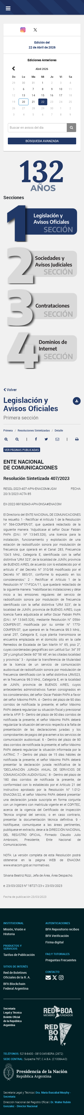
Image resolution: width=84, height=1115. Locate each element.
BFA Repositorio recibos (62, 929)
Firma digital (54, 942)
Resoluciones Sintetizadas (34, 430)
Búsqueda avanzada (42, 141)
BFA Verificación (57, 936)
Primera (8, 430)
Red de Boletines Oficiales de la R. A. (16, 974)
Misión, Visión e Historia (14, 931)
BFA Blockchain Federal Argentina (15, 986)
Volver (10, 389)
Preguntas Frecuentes (60, 960)
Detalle (59, 430)
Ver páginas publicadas (21, 450)
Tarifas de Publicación (19, 955)
